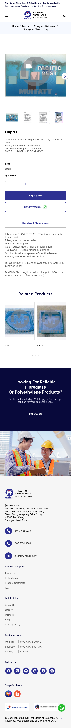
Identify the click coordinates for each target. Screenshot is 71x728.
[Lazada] (8, 693)
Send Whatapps (35, 207)
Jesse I (40, 345)
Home (15, 26)
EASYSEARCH (50, 720)
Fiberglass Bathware (44, 26)
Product (26, 26)
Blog (7, 619)
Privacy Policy (12, 624)
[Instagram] (17, 670)
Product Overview (35, 223)
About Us (10, 605)
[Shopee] (17, 693)
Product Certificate (15, 583)
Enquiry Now (36, 195)
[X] (52, 670)
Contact (9, 614)
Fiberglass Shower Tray (35, 29)
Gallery (9, 609)
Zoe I (8, 345)
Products (10, 573)
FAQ (7, 587)
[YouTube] (26, 670)
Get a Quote (35, 413)
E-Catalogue (12, 578)
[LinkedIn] (34, 670)
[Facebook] (8, 670)
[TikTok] (43, 670)
